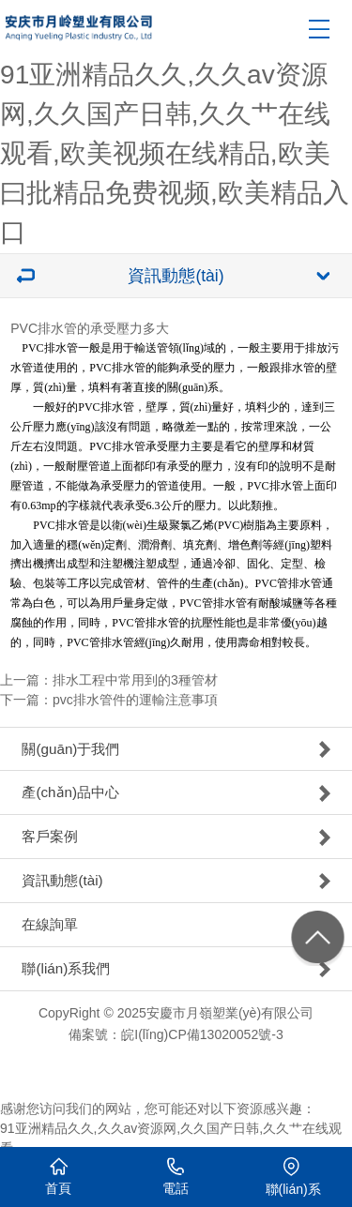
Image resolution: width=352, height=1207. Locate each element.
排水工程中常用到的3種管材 (135, 679)
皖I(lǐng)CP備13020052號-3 (202, 1034)
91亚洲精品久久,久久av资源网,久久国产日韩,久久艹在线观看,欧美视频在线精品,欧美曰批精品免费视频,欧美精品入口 (174, 154)
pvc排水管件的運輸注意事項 (135, 699)
